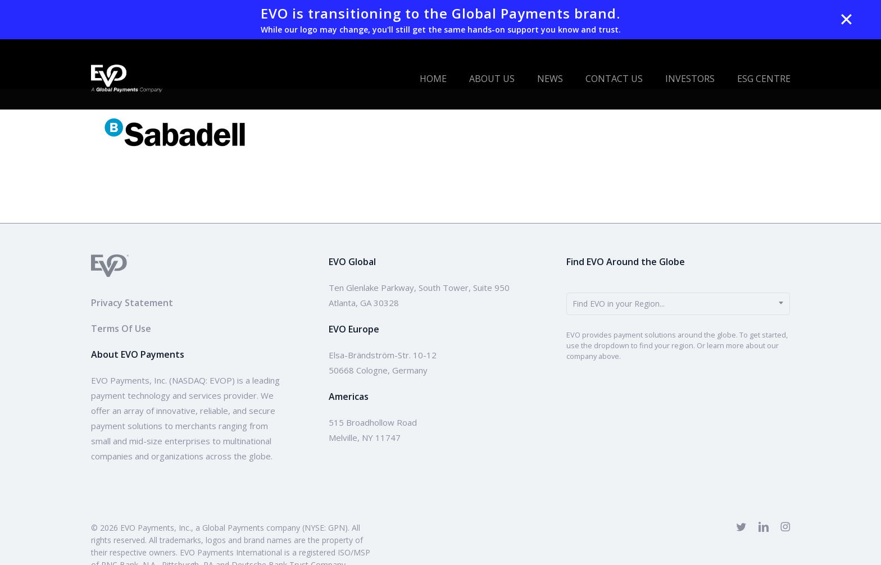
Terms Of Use (121, 328)
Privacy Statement (132, 303)
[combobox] (678, 304)
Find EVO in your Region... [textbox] (619, 303)
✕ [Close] (846, 20)
